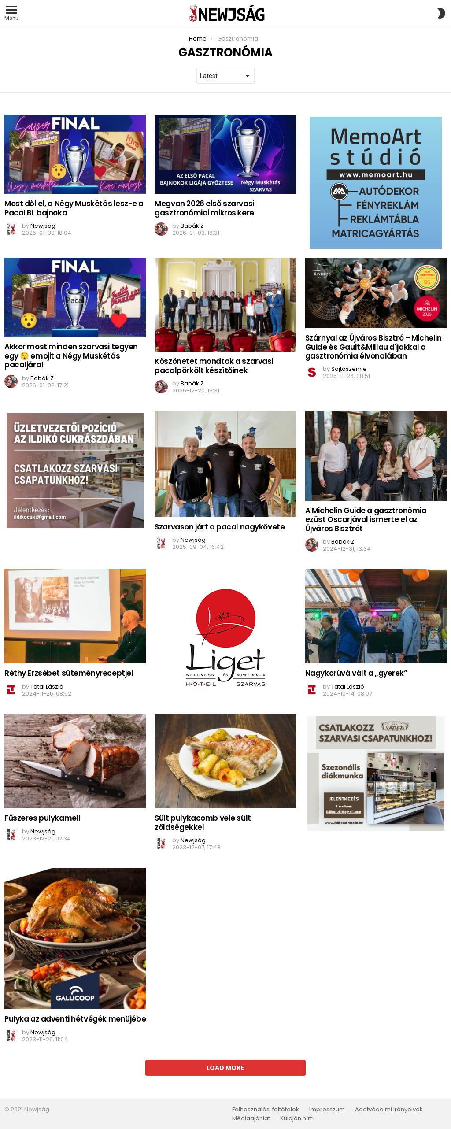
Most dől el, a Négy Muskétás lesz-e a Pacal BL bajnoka (73, 208)
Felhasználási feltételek (265, 1109)
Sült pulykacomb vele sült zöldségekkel (203, 822)
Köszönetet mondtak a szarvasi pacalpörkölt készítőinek (214, 365)
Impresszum (327, 1109)
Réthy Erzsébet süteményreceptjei (68, 673)
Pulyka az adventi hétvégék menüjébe (75, 1019)
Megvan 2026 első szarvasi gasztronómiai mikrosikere (204, 208)
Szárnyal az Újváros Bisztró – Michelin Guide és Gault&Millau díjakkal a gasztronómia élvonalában (373, 347)
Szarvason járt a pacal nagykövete (220, 527)
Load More (225, 1067)
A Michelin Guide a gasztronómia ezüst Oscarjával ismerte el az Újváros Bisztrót (366, 519)
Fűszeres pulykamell (42, 818)
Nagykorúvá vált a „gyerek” (356, 673)
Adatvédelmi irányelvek (389, 1109)
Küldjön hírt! (297, 1118)
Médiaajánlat (251, 1118)
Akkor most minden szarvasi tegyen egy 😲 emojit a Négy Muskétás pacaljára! (71, 355)
